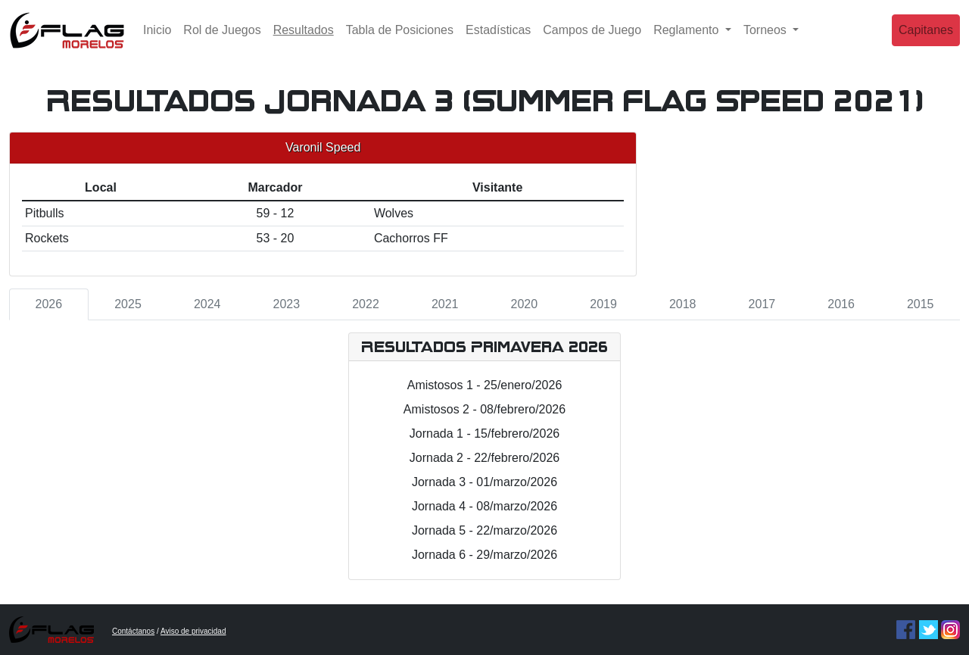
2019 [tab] (603, 304)
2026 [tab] (49, 304)
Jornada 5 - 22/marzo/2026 (484, 530)
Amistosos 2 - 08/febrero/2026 (484, 409)
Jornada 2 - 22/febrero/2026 (484, 457)
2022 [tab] (365, 304)
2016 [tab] (841, 304)
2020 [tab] (524, 304)
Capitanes (926, 41)
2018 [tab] (682, 304)
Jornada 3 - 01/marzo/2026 (484, 482)
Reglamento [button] (687, 41)
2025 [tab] (128, 304)
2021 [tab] (445, 304)
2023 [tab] (287, 304)
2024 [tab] (207, 304)
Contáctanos (133, 631)
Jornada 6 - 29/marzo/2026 (484, 554)
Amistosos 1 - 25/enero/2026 (484, 385)
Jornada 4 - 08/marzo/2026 (484, 506)
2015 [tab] (920, 304)
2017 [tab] (762, 304)
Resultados (306, 40)
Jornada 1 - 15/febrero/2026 (484, 433)
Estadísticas (498, 41)
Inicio (157, 41)
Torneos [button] (766, 41)
